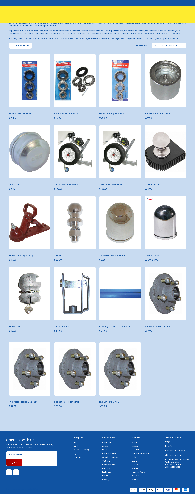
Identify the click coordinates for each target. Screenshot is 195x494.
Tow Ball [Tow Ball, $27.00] (58, 255)
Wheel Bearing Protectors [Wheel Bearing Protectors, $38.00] (157, 113)
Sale (74, 442)
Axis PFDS (136, 476)
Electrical (106, 468)
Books (104, 449)
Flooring (105, 479)
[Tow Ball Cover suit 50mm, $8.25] (120, 222)
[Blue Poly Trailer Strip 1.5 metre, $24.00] (120, 293)
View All (135, 479)
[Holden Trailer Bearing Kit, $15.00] (75, 80)
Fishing (105, 476)
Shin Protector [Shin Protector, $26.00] (152, 184)
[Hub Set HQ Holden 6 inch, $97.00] (75, 369)
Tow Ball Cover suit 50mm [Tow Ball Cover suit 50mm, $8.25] (112, 255)
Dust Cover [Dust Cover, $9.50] (14, 184)
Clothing (106, 461)
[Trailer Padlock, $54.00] (75, 293)
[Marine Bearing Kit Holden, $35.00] (120, 80)
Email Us (168, 446)
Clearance (106, 442)
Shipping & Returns (173, 455)
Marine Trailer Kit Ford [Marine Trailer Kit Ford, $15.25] (20, 113)
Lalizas (135, 461)
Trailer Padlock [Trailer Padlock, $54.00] (61, 326)
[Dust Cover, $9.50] (29, 151)
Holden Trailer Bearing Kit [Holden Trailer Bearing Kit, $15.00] (66, 113)
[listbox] (173, 45)
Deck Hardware (108, 464)
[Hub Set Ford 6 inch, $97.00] (120, 369)
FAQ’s (167, 441)
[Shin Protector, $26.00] (165, 151)
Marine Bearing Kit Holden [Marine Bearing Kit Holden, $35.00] (112, 113)
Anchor (105, 446)
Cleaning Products (110, 457)
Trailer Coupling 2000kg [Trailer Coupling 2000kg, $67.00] (21, 255)
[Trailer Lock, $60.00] (29, 293)
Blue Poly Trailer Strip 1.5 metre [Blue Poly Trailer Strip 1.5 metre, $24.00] (114, 326)
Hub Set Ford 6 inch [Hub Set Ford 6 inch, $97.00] (109, 401)
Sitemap (37, 489)
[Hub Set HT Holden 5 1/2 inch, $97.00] (29, 369)
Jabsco (135, 446)
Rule (134, 457)
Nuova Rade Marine (140, 453)
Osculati (135, 449)
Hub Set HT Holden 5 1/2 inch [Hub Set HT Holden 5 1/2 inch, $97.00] (23, 401)
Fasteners (106, 472)
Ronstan (135, 442)
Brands (75, 446)
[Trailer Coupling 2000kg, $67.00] (29, 222)
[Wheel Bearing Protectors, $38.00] (165, 80)
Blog (74, 453)
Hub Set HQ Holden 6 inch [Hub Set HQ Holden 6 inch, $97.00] (67, 401)
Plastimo (136, 464)
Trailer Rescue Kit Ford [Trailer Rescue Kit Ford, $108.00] (110, 184)
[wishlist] (42, 57)
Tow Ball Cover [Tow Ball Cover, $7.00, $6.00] (152, 255)
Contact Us (77, 457)
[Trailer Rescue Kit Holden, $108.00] (75, 151)
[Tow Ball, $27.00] (75, 222)
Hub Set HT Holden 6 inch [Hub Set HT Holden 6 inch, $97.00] (157, 326)
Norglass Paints (138, 472)
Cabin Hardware (109, 453)
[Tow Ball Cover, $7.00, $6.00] (165, 222)
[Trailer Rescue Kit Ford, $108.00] (120, 151)
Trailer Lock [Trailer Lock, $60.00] (14, 326)
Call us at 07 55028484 (175, 450)
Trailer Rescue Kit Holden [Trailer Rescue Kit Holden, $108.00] (66, 184)
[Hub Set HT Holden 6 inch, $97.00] (165, 293)
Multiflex (135, 468)
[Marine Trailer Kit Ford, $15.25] (29, 80)
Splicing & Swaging (81, 449)
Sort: (157, 45)
